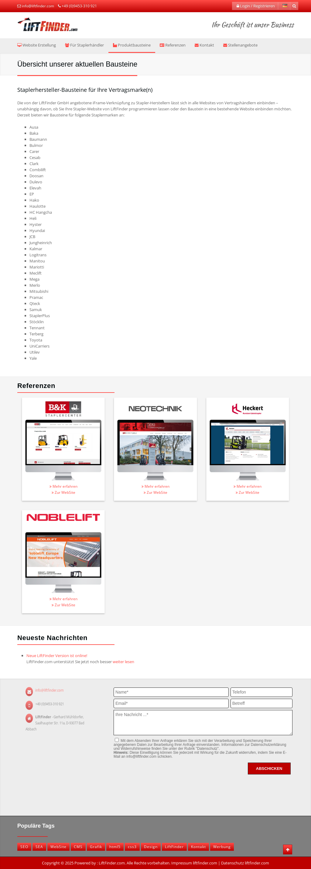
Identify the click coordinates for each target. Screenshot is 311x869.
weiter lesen (123, 661)
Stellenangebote (240, 45)
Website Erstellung (36, 45)
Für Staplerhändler (84, 45)
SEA (39, 846)
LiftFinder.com (112, 863)
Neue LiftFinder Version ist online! (56, 655)
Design (151, 846)
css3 (132, 846)
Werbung (222, 846)
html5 (115, 846)
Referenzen (173, 45)
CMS (78, 846)
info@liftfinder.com (38, 6)
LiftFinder (174, 846)
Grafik (96, 846)
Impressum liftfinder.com (194, 863)
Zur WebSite (63, 492)
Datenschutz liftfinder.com (245, 863)
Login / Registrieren (256, 6)
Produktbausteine (132, 45)
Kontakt (204, 45)
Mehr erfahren (63, 486)
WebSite (58, 846)
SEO (24, 846)
